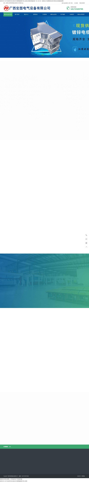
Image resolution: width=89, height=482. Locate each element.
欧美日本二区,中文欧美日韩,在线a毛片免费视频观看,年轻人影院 (13, 481)
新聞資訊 (36, 14)
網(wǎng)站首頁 (8, 14)
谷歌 (71, 3)
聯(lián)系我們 (82, 3)
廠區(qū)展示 (54, 14)
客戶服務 (64, 14)
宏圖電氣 (83, 476)
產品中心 (27, 14)
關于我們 (18, 14)
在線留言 (73, 14)
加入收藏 (76, 3)
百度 (69, 3)
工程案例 (45, 14)
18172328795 (86, 235)
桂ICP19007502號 (25, 476)
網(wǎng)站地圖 (65, 3)
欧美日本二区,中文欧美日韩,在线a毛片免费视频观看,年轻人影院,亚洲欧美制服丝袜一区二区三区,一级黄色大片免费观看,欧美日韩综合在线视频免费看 (31, 1)
